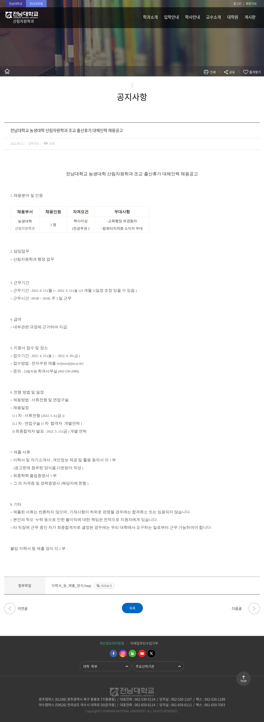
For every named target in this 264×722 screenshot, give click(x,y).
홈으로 (7, 71)
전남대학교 (15, 3)
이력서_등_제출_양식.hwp (72, 585)
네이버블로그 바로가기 (132, 653)
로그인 (237, 3)
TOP (243, 681)
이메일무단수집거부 (144, 643)
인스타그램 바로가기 (123, 653)
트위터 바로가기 (151, 653)
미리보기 (106, 586)
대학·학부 (90, 666)
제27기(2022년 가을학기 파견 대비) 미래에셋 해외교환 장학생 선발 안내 (9, 608)
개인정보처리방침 (111, 643)
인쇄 (213, 72)
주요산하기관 (145, 666)
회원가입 (251, 3)
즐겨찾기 (255, 72)
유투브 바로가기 (142, 653)
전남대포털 (36, 3)
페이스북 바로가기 (113, 653)
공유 (232, 72)
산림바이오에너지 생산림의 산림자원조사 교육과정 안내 (254, 608)
